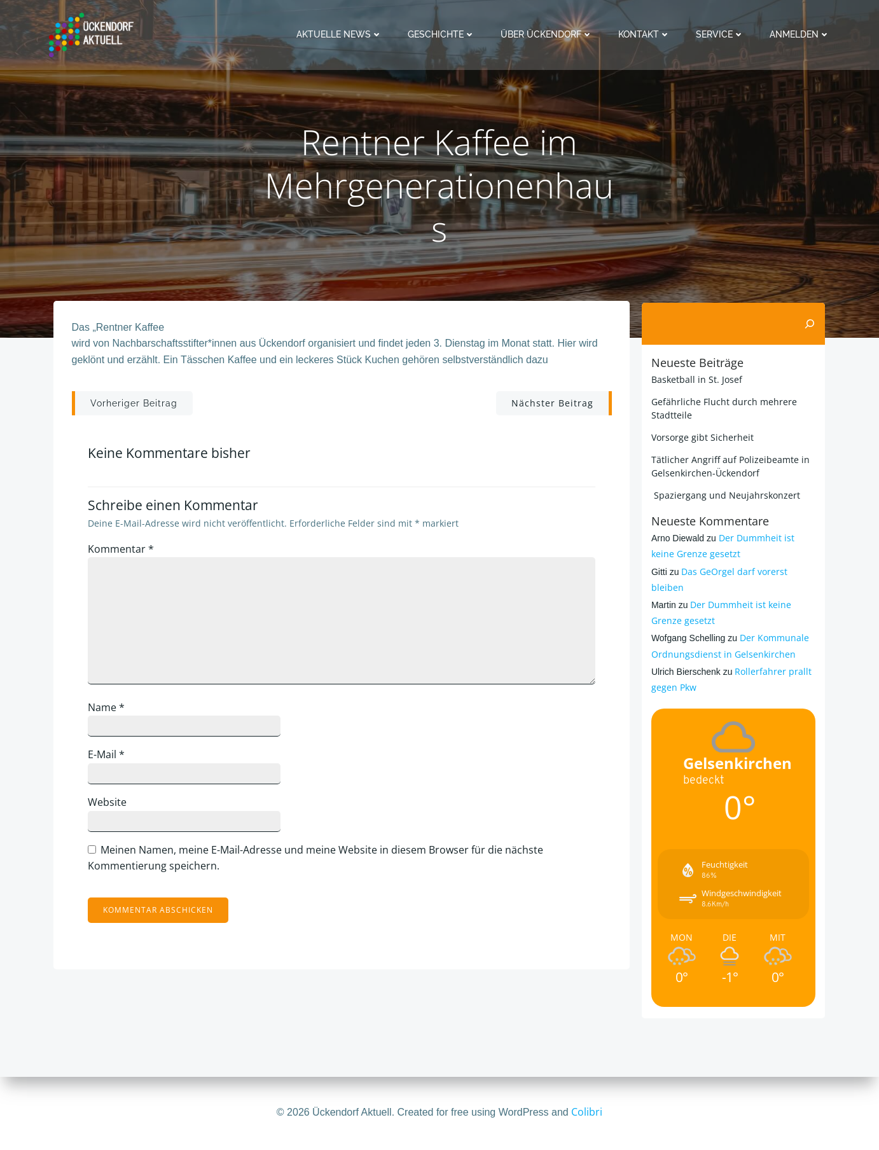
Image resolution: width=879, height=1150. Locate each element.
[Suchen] (811, 324)
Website (110, 806)
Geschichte (442, 34)
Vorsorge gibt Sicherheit (701, 437)
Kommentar (124, 553)
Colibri (586, 1112)
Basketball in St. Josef (695, 379)
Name (109, 711)
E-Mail (109, 758)
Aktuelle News (341, 34)
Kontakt (645, 34)
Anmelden (801, 34)
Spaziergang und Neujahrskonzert (724, 494)
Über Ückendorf (548, 34)
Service (721, 34)
